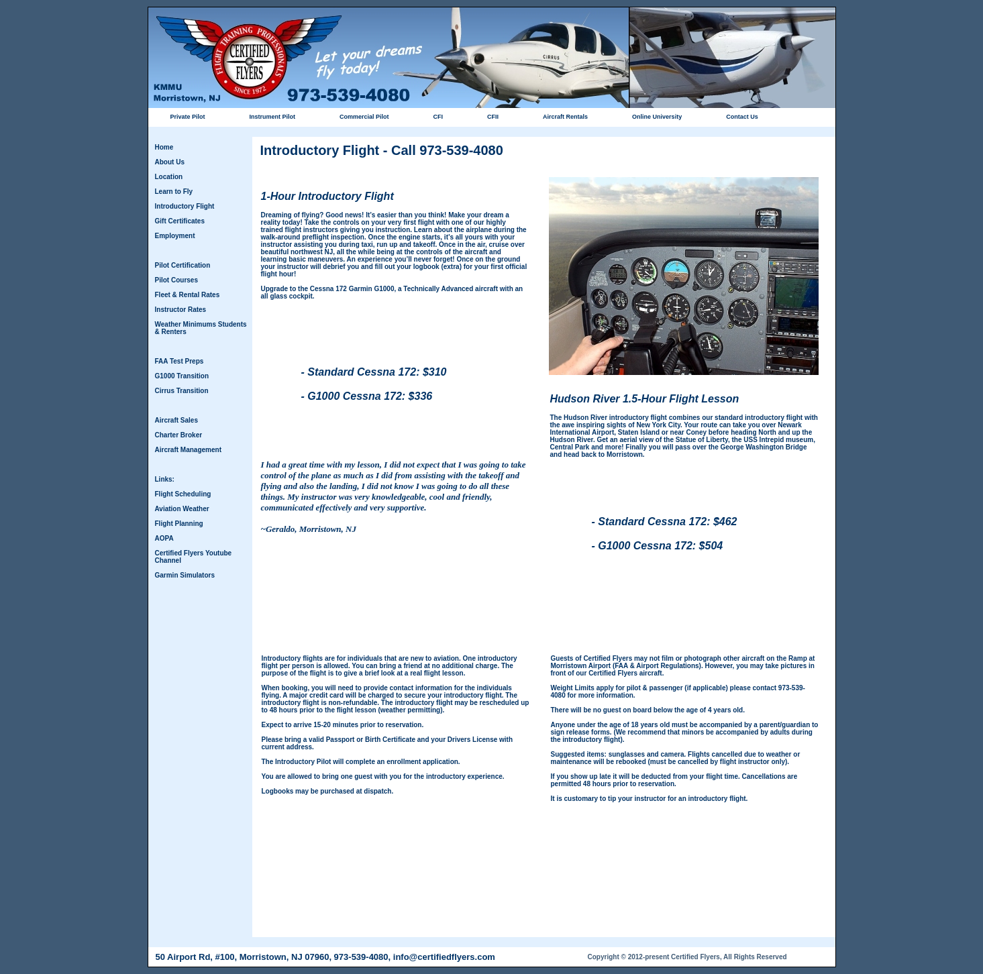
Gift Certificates (180, 221)
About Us (170, 162)
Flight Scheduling (183, 494)
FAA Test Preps (179, 361)
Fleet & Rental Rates (187, 295)
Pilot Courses (176, 280)
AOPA (164, 538)
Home (164, 147)
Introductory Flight (185, 206)
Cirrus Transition (182, 390)
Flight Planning (179, 523)
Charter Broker (179, 435)
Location (169, 176)
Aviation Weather (182, 508)
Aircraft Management (188, 449)
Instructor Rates (181, 309)
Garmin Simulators (185, 575)
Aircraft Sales (176, 420)
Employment (175, 235)
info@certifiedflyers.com (444, 957)
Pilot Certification (183, 265)
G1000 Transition (182, 376)
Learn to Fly (174, 191)
